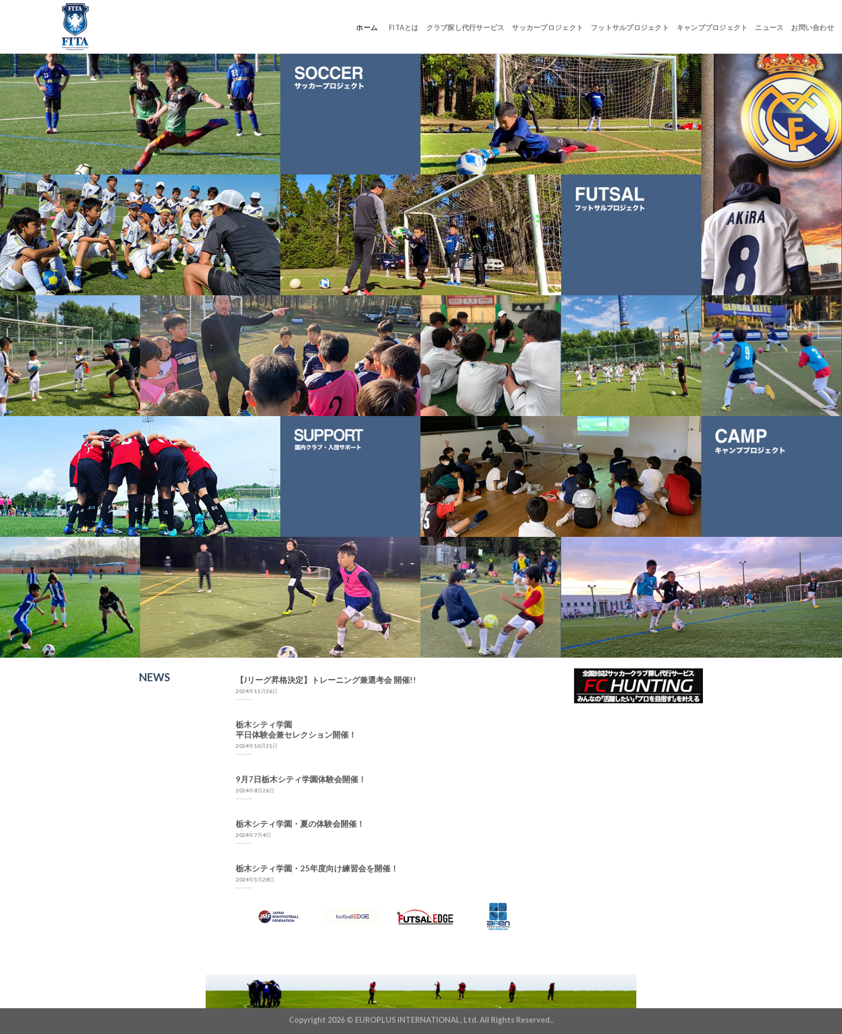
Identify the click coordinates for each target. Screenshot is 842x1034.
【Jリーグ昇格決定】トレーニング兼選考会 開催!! (326, 680)
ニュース (769, 27)
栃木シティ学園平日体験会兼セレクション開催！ (296, 729)
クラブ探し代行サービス (465, 27)
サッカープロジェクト (547, 27)
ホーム (367, 27)
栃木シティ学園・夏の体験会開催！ (300, 823)
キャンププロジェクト (712, 27)
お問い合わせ (812, 27)
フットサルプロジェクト (630, 27)
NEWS (154, 677)
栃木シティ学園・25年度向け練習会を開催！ (317, 868)
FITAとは (404, 27)
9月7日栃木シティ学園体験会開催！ (301, 779)
